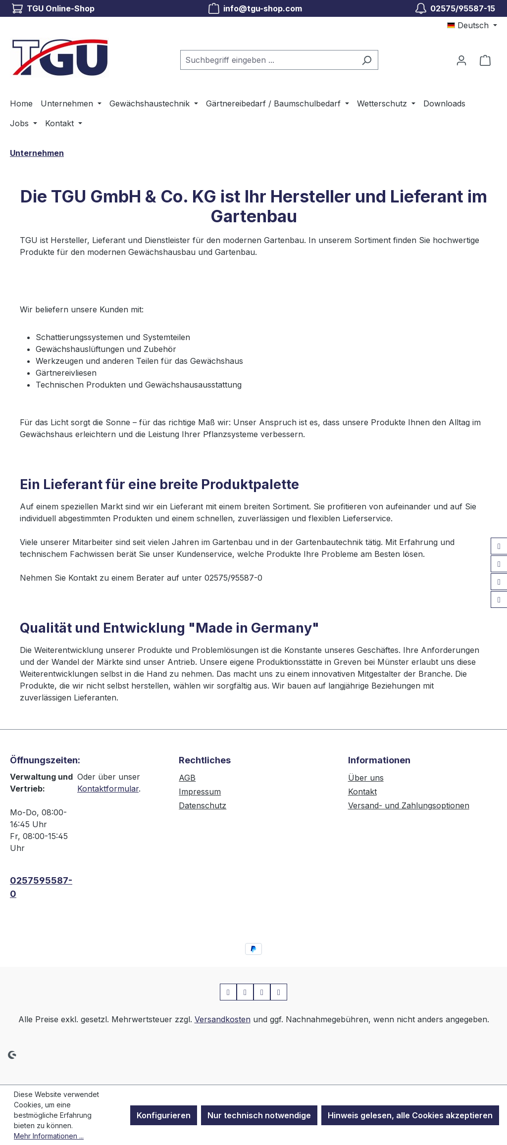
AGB (187, 778)
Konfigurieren (164, 1115)
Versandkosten (223, 1019)
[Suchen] (366, 60)
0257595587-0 (41, 887)
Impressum (200, 792)
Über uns (366, 778)
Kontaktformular (108, 789)
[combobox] (267, 60)
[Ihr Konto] (461, 60)
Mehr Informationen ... (49, 1136)
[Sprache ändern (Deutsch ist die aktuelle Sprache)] (472, 25)
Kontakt (362, 792)
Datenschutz (202, 805)
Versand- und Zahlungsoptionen (408, 805)
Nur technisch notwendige (259, 1115)
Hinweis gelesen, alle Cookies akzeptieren (410, 1115)
